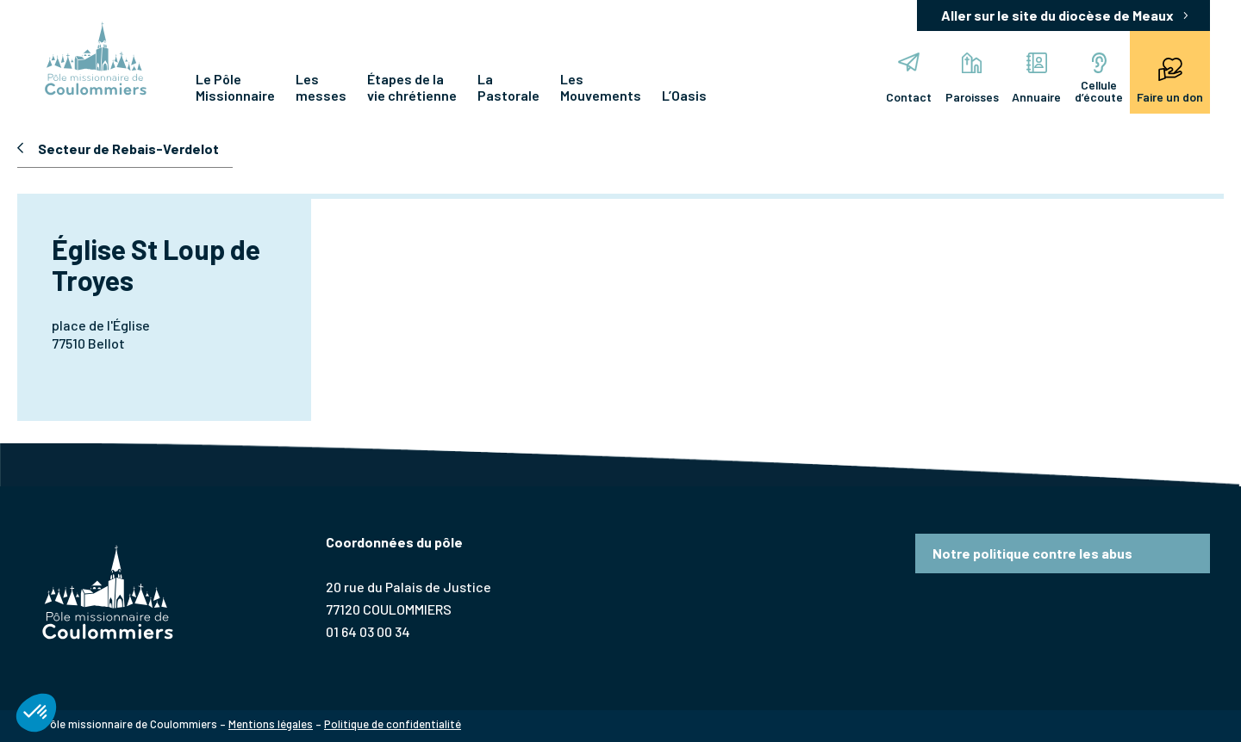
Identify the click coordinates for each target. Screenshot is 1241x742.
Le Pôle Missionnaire (235, 87)
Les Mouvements (600, 87)
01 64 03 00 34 (368, 631)
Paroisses (920, 78)
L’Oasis (684, 95)
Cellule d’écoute (1086, 78)
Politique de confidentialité (392, 724)
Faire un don (1169, 78)
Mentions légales (270, 724)
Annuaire (1003, 78)
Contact (838, 78)
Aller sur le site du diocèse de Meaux (1057, 15)
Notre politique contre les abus (1032, 553)
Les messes (321, 87)
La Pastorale (508, 87)
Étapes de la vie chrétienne (412, 87)
